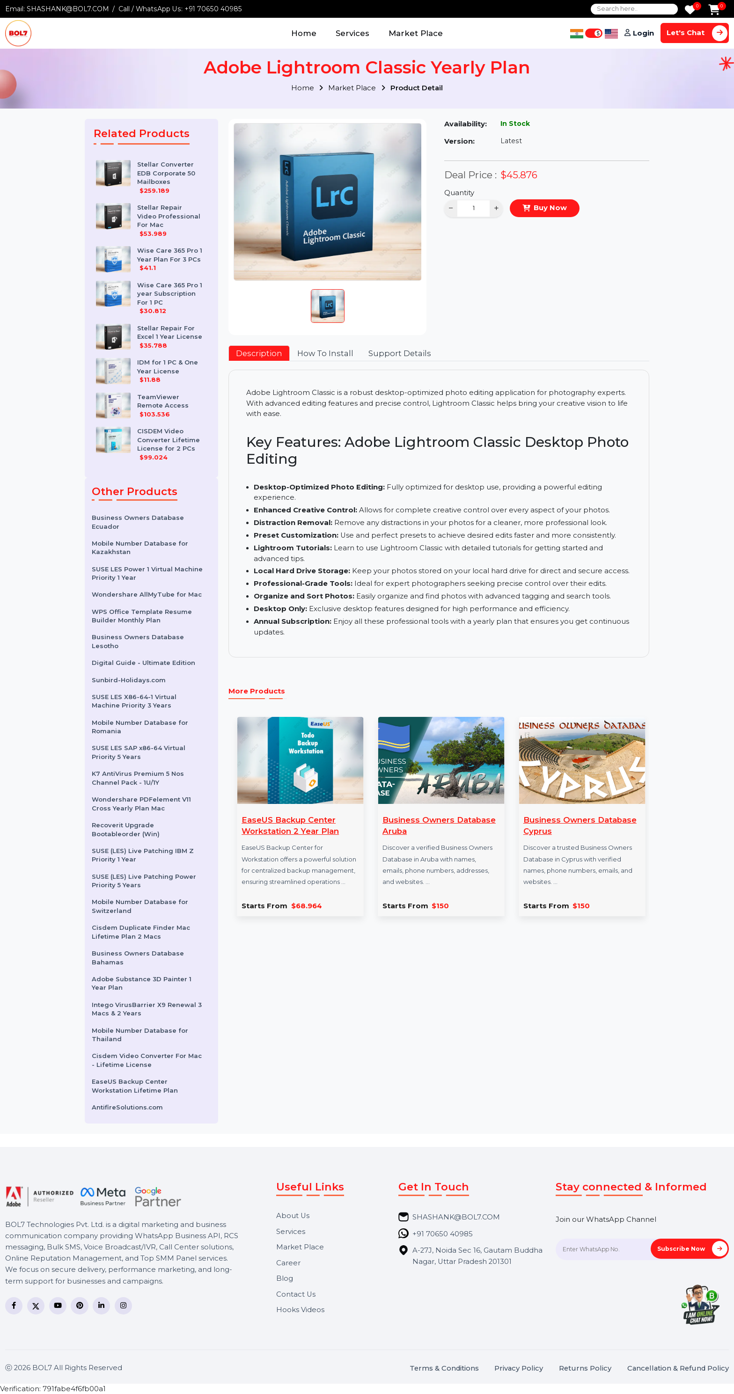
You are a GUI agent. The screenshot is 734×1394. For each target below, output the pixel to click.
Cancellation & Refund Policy (678, 1368)
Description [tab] (259, 353)
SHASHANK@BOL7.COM (68, 9)
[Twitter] (35, 1305)
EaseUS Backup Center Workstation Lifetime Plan (135, 1086)
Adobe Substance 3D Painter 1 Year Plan (141, 983)
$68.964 (306, 906)
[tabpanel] (438, 513)
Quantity (459, 193)
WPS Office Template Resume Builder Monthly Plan (142, 616)
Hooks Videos (300, 1310)
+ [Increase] (496, 208)
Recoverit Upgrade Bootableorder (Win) (126, 829)
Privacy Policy (518, 1368)
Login (643, 33)
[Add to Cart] (714, 10)
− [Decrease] (451, 208)
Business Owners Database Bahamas (138, 957)
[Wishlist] (690, 10)
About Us (292, 1215)
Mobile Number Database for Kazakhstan (140, 548)
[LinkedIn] (101, 1305)
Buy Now (550, 208)
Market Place (416, 33)
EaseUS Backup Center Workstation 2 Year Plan (290, 825)
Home (303, 33)
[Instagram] (123, 1305)
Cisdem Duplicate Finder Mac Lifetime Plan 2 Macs (141, 932)
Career (288, 1263)
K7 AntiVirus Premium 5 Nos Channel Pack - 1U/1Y (138, 778)
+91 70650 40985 (213, 9)
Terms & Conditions (444, 1368)
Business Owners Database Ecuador (138, 522)
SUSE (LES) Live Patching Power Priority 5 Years (144, 881)
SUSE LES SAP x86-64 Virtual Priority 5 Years (138, 752)
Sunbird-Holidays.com (129, 680)
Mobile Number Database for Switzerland (140, 906)
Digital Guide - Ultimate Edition (143, 662)
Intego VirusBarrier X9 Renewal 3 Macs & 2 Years (147, 1009)
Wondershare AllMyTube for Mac (147, 594)
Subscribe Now (692, 1248)
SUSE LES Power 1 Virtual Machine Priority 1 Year (147, 573)
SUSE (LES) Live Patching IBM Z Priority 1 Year (143, 855)
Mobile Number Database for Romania (140, 727)
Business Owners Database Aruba (439, 825)
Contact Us (296, 1294)
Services (352, 33)
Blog (284, 1278)
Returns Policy (585, 1368)
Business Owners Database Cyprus (580, 825)
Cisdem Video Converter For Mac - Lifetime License (147, 1060)
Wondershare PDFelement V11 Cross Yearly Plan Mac (141, 804)
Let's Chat (697, 33)
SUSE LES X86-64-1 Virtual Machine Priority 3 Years (134, 701)
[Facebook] (13, 1305)
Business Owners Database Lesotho (138, 641)
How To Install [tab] (325, 353)
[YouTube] (57, 1305)
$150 (440, 906)
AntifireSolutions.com (127, 1107)
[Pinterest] (79, 1305)
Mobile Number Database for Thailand (140, 1035)
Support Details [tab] (399, 353)
